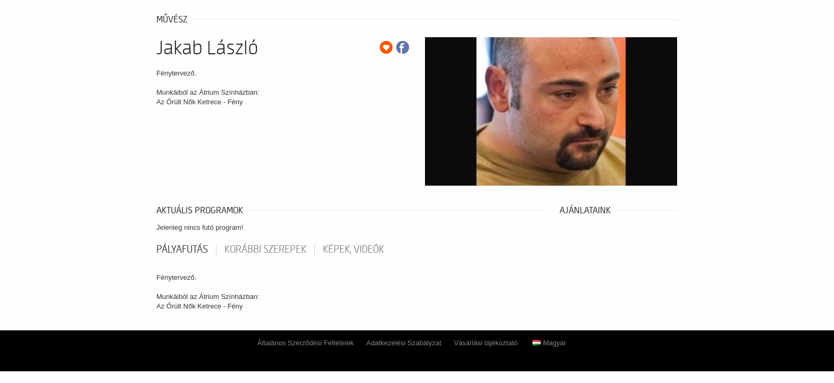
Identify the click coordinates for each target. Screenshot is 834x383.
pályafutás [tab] (182, 249)
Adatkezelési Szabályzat (403, 343)
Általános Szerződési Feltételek (305, 343)
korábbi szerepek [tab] (265, 249)
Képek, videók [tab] (353, 249)
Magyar (549, 343)
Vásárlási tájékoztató (486, 343)
